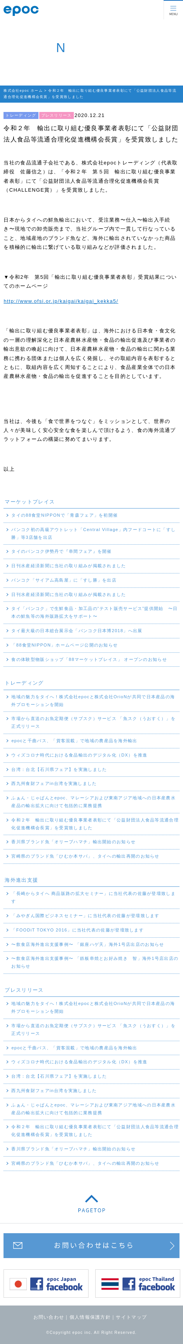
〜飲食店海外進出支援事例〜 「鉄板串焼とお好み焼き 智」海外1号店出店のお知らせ (94, 962)
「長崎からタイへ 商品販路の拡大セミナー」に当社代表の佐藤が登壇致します (93, 897)
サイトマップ (131, 1317)
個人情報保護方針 (90, 1317)
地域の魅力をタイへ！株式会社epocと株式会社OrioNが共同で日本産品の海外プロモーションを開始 (93, 700)
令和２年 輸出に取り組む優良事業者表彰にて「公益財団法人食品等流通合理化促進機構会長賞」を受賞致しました (95, 824)
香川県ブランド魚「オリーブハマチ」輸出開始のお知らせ (73, 841)
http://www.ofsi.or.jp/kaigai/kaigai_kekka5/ (60, 301)
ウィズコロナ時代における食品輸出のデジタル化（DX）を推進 (79, 755)
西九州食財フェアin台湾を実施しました (54, 783)
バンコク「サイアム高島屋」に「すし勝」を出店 (64, 580)
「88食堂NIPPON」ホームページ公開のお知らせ (64, 645)
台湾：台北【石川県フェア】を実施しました (59, 769)
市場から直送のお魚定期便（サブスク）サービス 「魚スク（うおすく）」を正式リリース (93, 722)
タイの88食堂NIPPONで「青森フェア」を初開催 (64, 515)
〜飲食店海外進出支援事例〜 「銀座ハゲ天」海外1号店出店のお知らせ (87, 944)
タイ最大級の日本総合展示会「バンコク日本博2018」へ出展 (76, 630)
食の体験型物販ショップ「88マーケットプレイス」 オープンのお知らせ (89, 659)
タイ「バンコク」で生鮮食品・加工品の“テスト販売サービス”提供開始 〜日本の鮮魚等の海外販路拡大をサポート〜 (94, 612)
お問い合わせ (48, 1317)
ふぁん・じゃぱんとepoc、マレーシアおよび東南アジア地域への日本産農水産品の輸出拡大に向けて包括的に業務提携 (93, 801)
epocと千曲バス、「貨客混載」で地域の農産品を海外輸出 (74, 740)
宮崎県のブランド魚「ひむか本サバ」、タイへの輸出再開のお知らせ (85, 856)
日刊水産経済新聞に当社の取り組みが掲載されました (68, 565)
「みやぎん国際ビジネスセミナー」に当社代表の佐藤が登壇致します (85, 915)
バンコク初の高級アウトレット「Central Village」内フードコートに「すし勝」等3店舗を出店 (93, 533)
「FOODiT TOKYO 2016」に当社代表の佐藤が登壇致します (77, 930)
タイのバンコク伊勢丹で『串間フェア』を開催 (61, 551)
